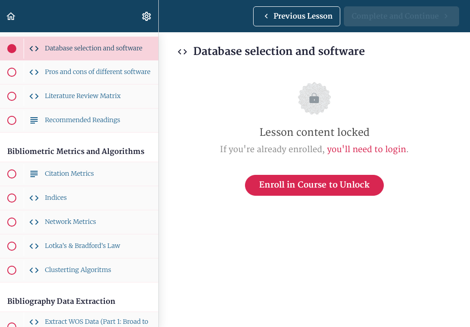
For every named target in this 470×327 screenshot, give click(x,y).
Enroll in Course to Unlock (314, 185)
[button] (11, 16)
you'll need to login (366, 149)
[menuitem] (147, 16)
